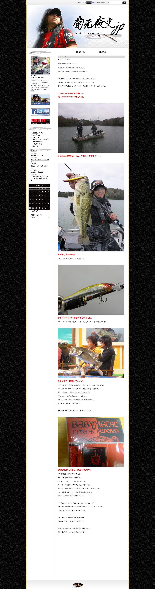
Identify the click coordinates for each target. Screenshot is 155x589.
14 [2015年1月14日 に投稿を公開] (36, 199)
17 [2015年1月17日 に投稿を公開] (45, 199)
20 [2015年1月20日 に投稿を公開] (33, 204)
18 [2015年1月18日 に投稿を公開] (48, 199)
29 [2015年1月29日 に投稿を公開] (39, 208)
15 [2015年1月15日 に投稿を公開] (39, 199)
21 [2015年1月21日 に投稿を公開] (36, 204)
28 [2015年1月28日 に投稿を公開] (36, 208)
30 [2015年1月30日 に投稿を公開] (42, 208)
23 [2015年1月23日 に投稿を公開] (42, 204)
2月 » (38, 211)
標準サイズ (85, 2)
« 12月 (33, 211)
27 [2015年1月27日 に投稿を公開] (33, 208)
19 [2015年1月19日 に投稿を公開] (30, 204)
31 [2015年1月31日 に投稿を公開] (45, 208)
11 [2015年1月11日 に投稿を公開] (48, 195)
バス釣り (35, 133)
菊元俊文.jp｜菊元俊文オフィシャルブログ (77, 26)
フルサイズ (90, 2)
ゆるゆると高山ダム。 (38, 172)
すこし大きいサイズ (87, 2)
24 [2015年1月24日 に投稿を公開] (45, 204)
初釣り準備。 (103, 52)
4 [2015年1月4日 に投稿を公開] (48, 191)
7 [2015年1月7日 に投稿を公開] (36, 195)
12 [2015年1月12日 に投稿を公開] (30, 199)
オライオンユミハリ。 (38, 155)
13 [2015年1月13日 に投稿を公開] (33, 199)
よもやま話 (36, 142)
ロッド (35, 135)
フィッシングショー (39, 139)
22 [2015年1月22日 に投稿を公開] (39, 204)
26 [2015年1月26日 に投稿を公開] (30, 208)
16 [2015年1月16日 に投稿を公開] (42, 199)
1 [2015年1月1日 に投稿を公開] (39, 191)
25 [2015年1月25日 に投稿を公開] (48, 204)
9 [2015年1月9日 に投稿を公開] (42, 195)
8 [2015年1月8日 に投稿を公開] (39, 195)
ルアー (35, 137)
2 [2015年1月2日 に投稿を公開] (42, 191)
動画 (34, 146)
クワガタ (35, 144)
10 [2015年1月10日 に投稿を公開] (45, 195)
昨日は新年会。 (80, 52)
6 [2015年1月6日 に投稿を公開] (33, 195)
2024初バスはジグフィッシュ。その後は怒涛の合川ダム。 (39, 179)
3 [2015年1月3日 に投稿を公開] (45, 191)
